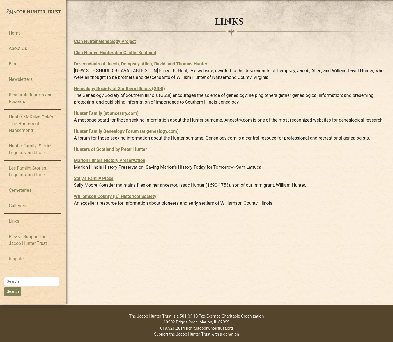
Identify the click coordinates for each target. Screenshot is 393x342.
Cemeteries (20, 190)
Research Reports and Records (31, 98)
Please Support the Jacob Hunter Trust (28, 240)
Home (15, 33)
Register (17, 258)
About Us (18, 48)
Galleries (17, 205)
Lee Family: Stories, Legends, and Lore (28, 171)
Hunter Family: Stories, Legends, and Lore (31, 149)
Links (14, 221)
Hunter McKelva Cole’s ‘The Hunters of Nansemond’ (31, 123)
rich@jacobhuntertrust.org (209, 328)
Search (13, 291)
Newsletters (21, 79)
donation (231, 334)
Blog (13, 64)
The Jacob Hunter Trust (150, 316)
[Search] (31, 281)
